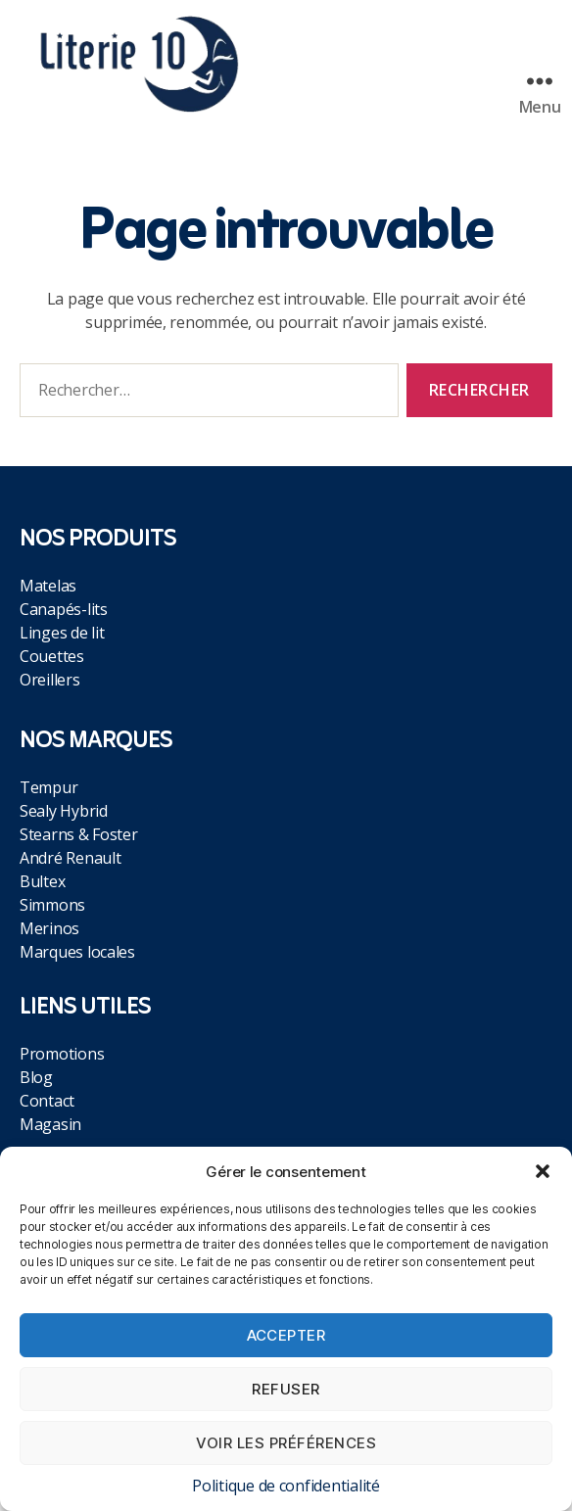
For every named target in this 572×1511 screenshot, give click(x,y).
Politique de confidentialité (285, 1485)
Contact (47, 1100)
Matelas (48, 585)
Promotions (62, 1053)
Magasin (50, 1124)
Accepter (286, 1335)
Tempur (48, 787)
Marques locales (77, 952)
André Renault (70, 858)
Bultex (42, 881)
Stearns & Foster (79, 834)
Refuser (286, 1389)
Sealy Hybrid (64, 811)
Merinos (49, 928)
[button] (542, 1171)
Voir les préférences (286, 1443)
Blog (36, 1077)
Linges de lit (62, 632)
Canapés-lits (64, 609)
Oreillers (50, 679)
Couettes (52, 656)
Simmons (52, 905)
